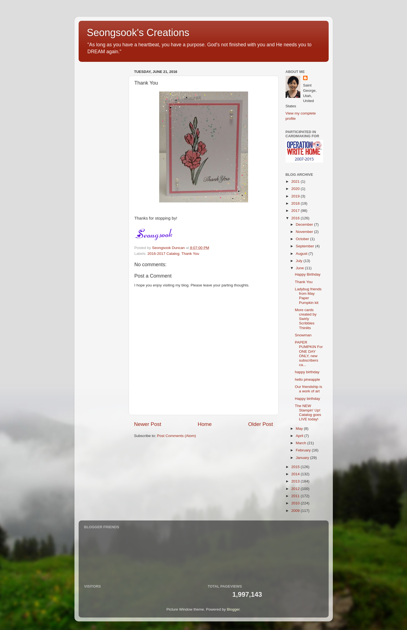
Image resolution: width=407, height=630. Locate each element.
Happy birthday (307, 399)
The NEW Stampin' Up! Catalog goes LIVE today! (308, 412)
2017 (296, 211)
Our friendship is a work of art (308, 389)
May (300, 428)
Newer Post (147, 424)
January (303, 458)
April (300, 436)
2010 (296, 503)
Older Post (260, 424)
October (303, 239)
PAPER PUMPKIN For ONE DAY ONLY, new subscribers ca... (309, 353)
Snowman (303, 335)
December (305, 224)
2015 (296, 467)
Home (205, 424)
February (304, 450)
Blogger (233, 609)
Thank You (190, 254)
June (300, 268)
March (301, 443)
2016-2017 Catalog (163, 254)
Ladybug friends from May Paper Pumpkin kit (308, 296)
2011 (296, 496)
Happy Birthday (307, 274)
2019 (296, 196)
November (305, 232)
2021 (296, 181)
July (300, 261)
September (305, 246)
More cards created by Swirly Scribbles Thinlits (305, 319)
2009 (296, 511)
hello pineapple (307, 379)
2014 (296, 474)
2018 (296, 203)
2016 (296, 218)
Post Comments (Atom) (176, 436)
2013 (296, 481)
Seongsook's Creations (138, 32)
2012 (296, 489)
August (302, 254)
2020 (296, 189)
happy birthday (307, 372)
